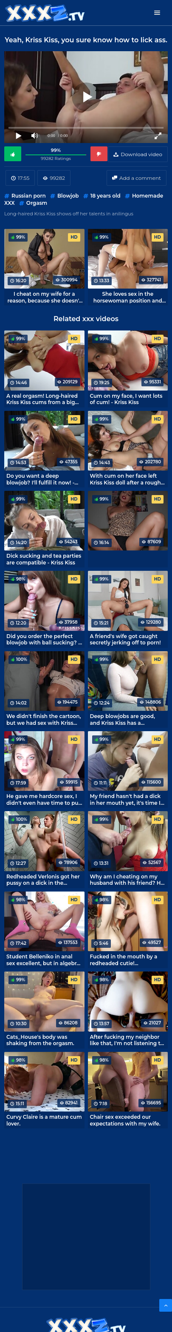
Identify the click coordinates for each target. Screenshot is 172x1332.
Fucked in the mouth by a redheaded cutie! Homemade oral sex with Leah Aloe (124, 959)
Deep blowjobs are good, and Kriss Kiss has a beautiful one (122, 719)
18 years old (105, 196)
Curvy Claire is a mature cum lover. (44, 1120)
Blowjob (68, 196)
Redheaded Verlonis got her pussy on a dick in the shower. (43, 879)
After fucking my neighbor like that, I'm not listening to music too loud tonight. (127, 1040)
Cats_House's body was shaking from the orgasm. (40, 1040)
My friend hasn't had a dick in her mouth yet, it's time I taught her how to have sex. (126, 799)
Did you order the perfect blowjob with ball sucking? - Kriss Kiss (43, 639)
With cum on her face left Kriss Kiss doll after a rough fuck (125, 479)
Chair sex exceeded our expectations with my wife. (125, 1120)
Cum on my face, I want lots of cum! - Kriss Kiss (126, 399)
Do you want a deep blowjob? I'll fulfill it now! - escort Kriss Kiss (40, 479)
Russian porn (28, 196)
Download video (141, 154)
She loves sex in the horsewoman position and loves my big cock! (127, 297)
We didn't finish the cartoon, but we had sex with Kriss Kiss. (43, 719)
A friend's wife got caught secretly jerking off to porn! (125, 639)
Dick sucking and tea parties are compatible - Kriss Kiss (43, 559)
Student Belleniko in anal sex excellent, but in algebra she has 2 (42, 959)
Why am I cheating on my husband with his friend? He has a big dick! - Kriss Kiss (127, 879)
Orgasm (36, 203)
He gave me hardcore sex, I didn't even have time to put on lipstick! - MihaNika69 (43, 799)
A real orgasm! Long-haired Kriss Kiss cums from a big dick (42, 399)
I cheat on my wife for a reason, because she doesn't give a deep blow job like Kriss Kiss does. (44, 297)
